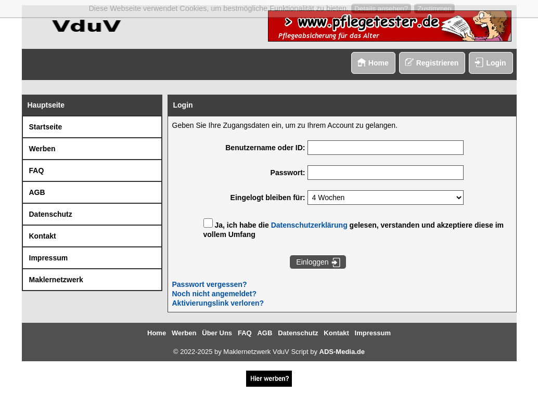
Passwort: (288, 172)
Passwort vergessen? (209, 284)
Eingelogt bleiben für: (267, 197)
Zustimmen (434, 8)
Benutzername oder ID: (265, 147)
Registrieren (437, 63)
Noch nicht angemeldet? (214, 294)
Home (378, 63)
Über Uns (217, 333)
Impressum (48, 258)
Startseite (45, 127)
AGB (37, 192)
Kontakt (42, 236)
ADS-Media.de (342, 352)
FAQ (36, 170)
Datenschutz (50, 214)
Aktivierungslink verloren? (218, 303)
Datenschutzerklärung (309, 225)
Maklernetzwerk (56, 279)
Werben (42, 149)
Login (496, 63)
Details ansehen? (381, 8)
